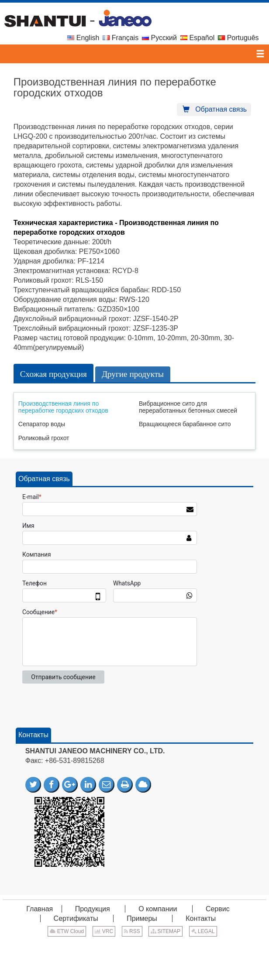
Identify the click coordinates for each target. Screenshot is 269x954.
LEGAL (203, 931)
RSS (132, 931)
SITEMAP (165, 931)
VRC (104, 931)
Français (120, 37)
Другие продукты (133, 374)
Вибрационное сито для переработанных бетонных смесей (188, 407)
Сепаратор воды (41, 424)
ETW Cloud (67, 931)
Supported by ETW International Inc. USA (134, 944)
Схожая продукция (53, 374)
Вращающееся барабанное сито (185, 424)
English (83, 37)
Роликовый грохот (43, 437)
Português (238, 37)
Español (197, 37)
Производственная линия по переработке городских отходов (63, 407)
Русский (159, 37)
